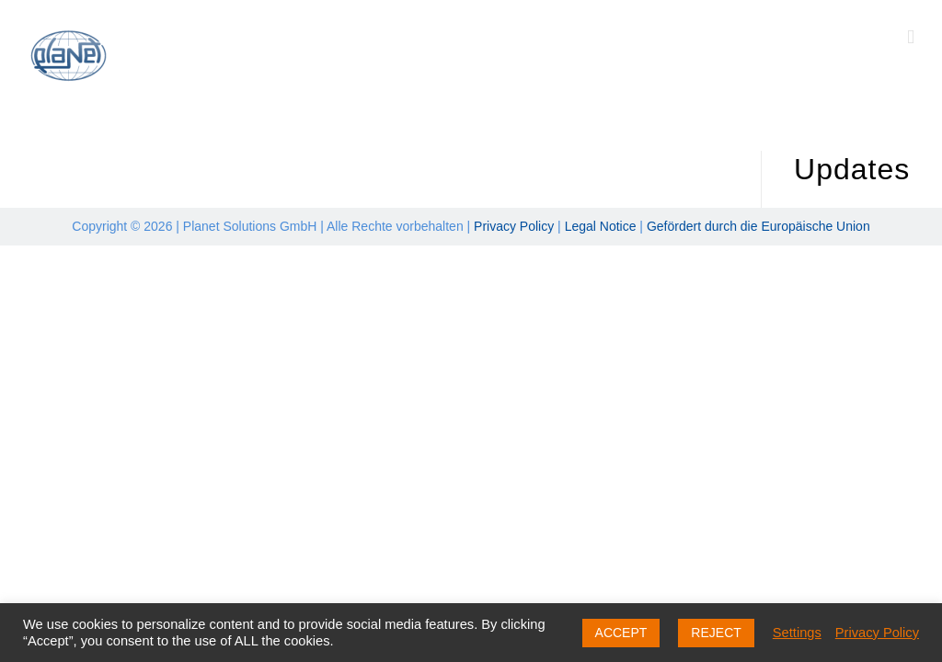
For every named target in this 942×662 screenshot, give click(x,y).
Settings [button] (797, 632)
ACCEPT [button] (621, 632)
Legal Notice (601, 226)
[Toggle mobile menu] (910, 37)
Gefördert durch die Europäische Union (758, 226)
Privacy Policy (514, 226)
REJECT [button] (716, 632)
